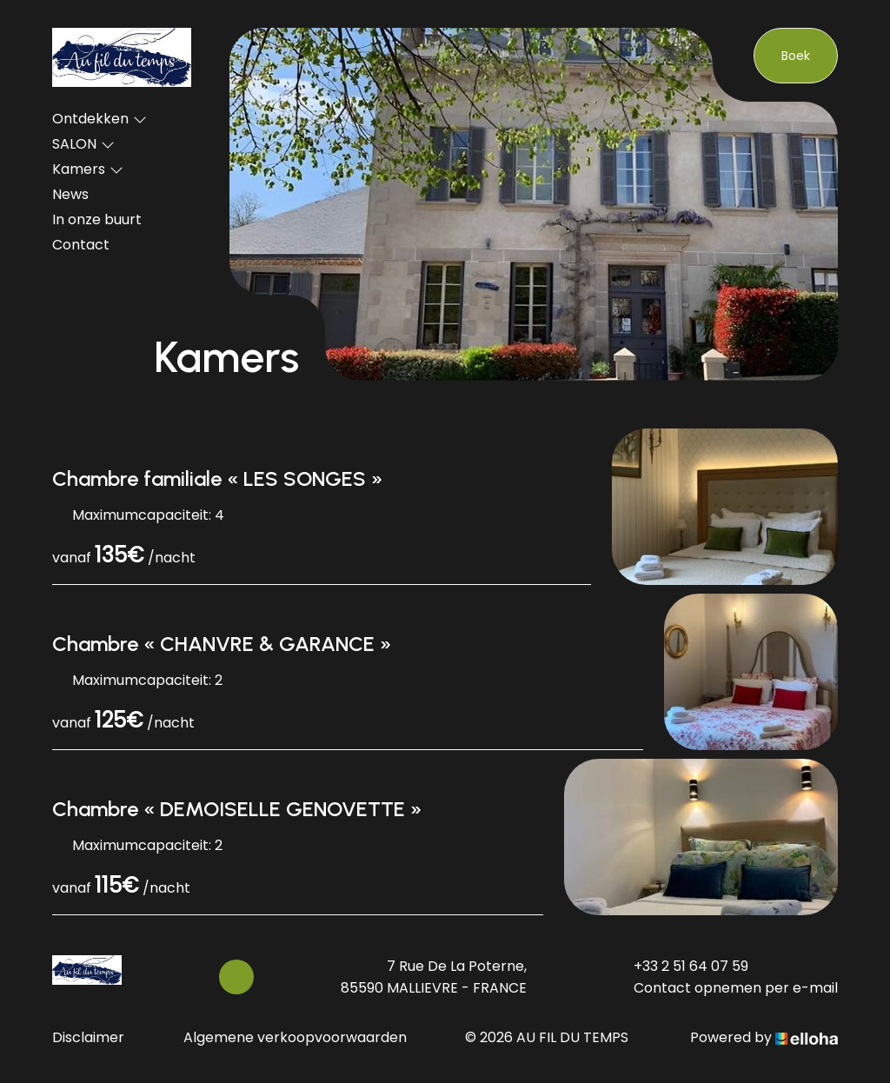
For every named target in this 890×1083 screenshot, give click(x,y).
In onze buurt (97, 219)
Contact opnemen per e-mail (726, 988)
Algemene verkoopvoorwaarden (295, 1037)
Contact (81, 245)
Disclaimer (88, 1037)
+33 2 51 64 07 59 (681, 966)
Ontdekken (99, 119)
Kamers (87, 169)
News (70, 194)
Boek (795, 55)
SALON (83, 144)
